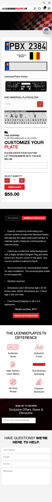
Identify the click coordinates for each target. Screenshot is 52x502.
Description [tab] (12, 218)
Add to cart (14, 187)
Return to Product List (26, 315)
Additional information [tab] (34, 218)
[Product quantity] (14, 180)
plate (11, 147)
